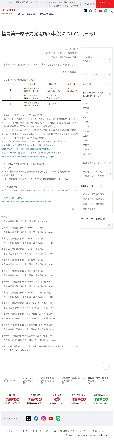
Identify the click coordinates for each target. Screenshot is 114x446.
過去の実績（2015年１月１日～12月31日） (29, 297)
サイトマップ (10, 431)
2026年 (86, 104)
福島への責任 (32, 14)
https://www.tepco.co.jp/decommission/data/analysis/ (25, 149)
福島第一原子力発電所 (93, 194)
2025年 (86, 108)
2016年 (86, 150)
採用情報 (74, 6)
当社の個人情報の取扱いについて (69, 431)
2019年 (86, 136)
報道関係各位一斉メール (94, 163)
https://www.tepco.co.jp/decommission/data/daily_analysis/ (28, 156)
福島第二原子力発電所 (93, 199)
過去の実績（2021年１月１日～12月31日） (29, 232)
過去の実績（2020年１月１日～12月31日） (29, 243)
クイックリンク (103, 4)
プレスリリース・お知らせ (45, 2)
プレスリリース (90, 74)
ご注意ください (98, 431)
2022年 (86, 122)
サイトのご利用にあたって (35, 431)
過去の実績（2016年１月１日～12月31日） (29, 286)
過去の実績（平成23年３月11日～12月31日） (30, 340)
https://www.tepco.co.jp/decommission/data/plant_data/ (26, 202)
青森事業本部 (89, 209)
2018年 (86, 140)
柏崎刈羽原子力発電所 (93, 204)
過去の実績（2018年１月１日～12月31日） (29, 264)
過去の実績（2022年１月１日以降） (26, 221)
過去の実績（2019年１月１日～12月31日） (29, 253)
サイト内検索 (111, 11)
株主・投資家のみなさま (59, 6)
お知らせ (87, 83)
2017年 (86, 145)
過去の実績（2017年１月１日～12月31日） (29, 275)
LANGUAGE (89, 4)
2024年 (86, 113)
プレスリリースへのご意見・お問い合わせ (93, 174)
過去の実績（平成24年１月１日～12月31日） (30, 329)
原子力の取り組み (46, 14)
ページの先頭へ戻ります (106, 366)
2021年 (86, 127)
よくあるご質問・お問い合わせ (19, 2)
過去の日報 (88, 154)
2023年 (86, 117)
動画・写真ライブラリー (68, 2)
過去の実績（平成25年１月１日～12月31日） (30, 318)
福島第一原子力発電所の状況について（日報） (94, 94)
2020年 (86, 131)
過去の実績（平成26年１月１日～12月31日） (30, 308)
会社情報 (20, 14)
